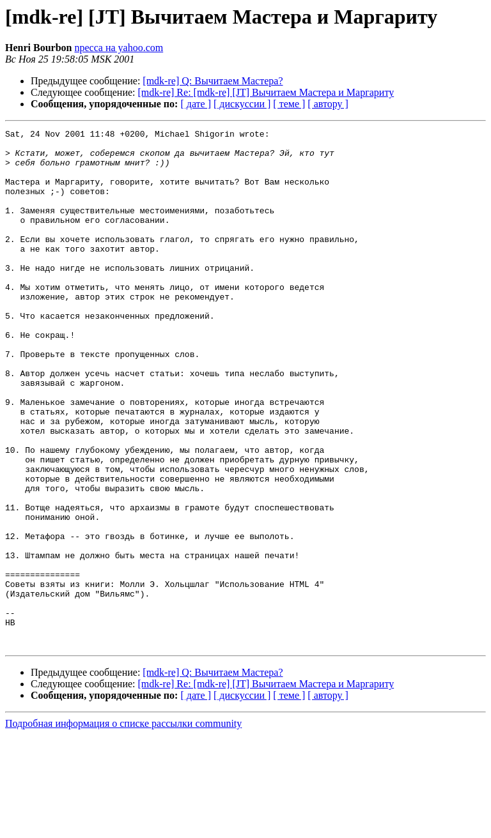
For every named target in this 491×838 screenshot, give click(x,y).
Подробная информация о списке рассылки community (123, 826)
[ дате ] (195, 103)
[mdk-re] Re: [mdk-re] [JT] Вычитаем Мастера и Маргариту (266, 92)
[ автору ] (328, 103)
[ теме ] (289, 103)
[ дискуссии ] (242, 103)
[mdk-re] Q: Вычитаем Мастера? (213, 80)
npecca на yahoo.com (118, 47)
